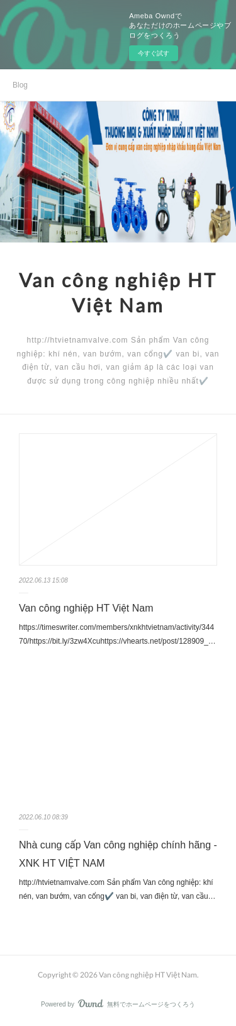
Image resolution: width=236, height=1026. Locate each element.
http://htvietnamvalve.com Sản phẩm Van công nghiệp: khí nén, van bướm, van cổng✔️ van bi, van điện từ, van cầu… (117, 889)
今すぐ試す (153, 53)
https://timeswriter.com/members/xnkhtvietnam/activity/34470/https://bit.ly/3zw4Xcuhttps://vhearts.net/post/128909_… (117, 634)
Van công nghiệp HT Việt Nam (86, 608)
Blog (20, 85)
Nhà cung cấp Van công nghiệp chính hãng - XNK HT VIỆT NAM (118, 854)
